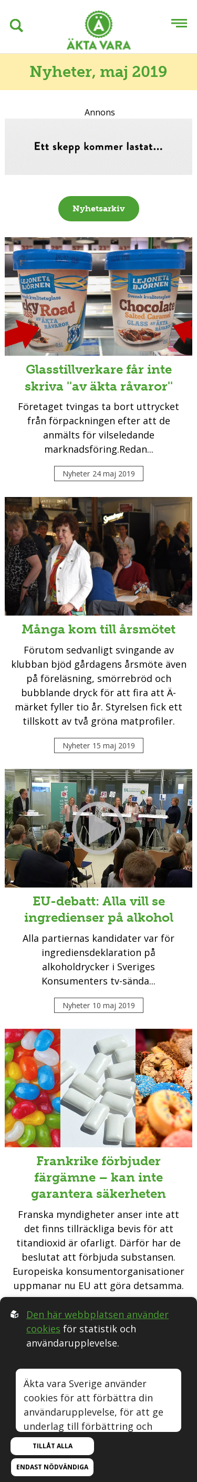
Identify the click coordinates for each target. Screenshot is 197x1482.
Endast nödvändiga (52, 1466)
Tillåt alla (52, 1445)
